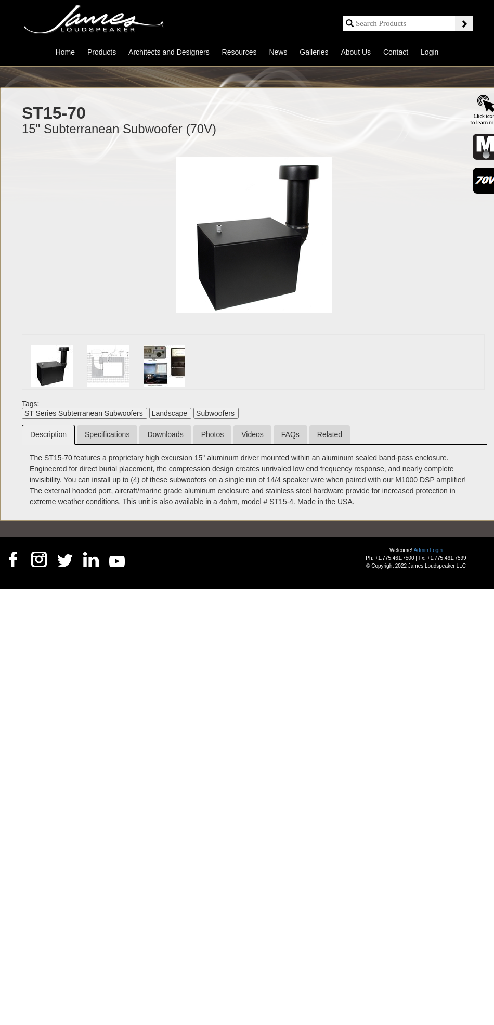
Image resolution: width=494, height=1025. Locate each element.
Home (65, 52)
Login (429, 52)
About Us (356, 52)
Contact (395, 52)
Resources (239, 52)
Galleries (314, 52)
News (278, 52)
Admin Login (428, 550)
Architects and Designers (169, 52)
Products (101, 52)
